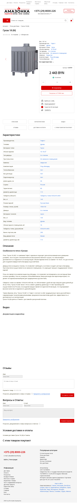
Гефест (53, 43)
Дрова (48, 45)
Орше (69, 487)
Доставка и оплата (39, 127)
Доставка (9, 3)
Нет (52, 59)
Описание (15, 122)
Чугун (53, 47)
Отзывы (55, 3)
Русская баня (44, 203)
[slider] (6, 34)
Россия (42, 185)
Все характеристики (46, 62)
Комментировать (67, 421)
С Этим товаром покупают (63, 127)
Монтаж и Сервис (38, 2)
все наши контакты (45, 14)
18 (41, 225)
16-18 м (43, 152)
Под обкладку (54, 57)
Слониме (57, 491)
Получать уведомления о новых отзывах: (18, 394)
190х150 (43, 207)
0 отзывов (14, 34)
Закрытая (49, 55)
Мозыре (61, 489)
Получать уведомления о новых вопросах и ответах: (21, 424)
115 (41, 192)
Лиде (48, 489)
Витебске (67, 485)
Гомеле (54, 485)
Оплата (16, 3)
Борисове (43, 489)
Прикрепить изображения (41, 394)
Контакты (71, 3)
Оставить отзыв (67, 395)
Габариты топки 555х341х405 (50, 196)
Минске (68, 491)
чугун (42, 214)
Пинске (51, 491)
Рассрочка (22, 3)
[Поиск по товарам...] (39, 20)
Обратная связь (47, 2)
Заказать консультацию (69, 11)
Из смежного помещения (58, 53)
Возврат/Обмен (29, 2)
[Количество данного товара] (56, 82)
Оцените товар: (12, 390)
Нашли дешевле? (50, 104)
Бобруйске (63, 487)
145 (41, 199)
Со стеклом (52, 51)
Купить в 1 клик (49, 101)
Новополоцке (44, 491)
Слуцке (63, 491)
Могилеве (60, 485)
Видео (63, 122)
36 (41, 181)
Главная (61, 3)
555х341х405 (44, 229)
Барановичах (55, 487)
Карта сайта (59, 483)
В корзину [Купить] (56, 88)
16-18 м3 (53, 49)
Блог (66, 3)
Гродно (42, 487)
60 (41, 188)
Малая (42, 236)
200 (41, 232)
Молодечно (54, 489)
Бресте (47, 487)
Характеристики (39, 122)
